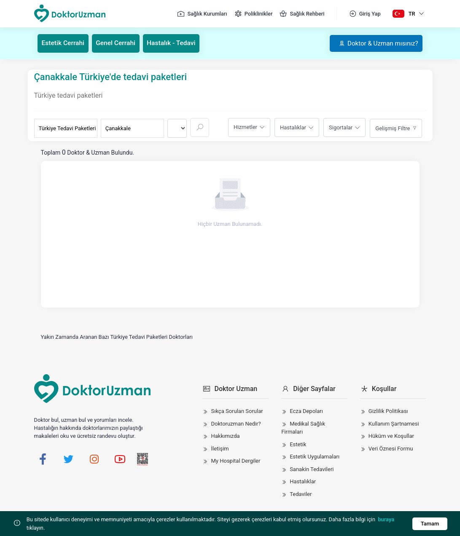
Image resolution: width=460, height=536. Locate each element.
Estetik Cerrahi (64, 43)
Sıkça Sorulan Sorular (237, 411)
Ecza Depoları (306, 411)
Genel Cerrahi (118, 43)
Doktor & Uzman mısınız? (375, 43)
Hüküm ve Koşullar (391, 436)
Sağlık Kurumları (202, 14)
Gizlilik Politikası (388, 411)
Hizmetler (245, 127)
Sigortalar (340, 127)
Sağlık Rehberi (301, 14)
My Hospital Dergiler (235, 461)
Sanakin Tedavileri (312, 469)
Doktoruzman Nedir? (236, 423)
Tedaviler (301, 493)
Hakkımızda (225, 436)
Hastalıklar (293, 127)
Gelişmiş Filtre (392, 128)
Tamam (429, 523)
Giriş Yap (365, 14)
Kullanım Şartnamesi (394, 423)
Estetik (298, 444)
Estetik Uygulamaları (314, 456)
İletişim (220, 448)
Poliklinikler (253, 14)
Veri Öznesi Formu (391, 448)
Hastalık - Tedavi (176, 43)
